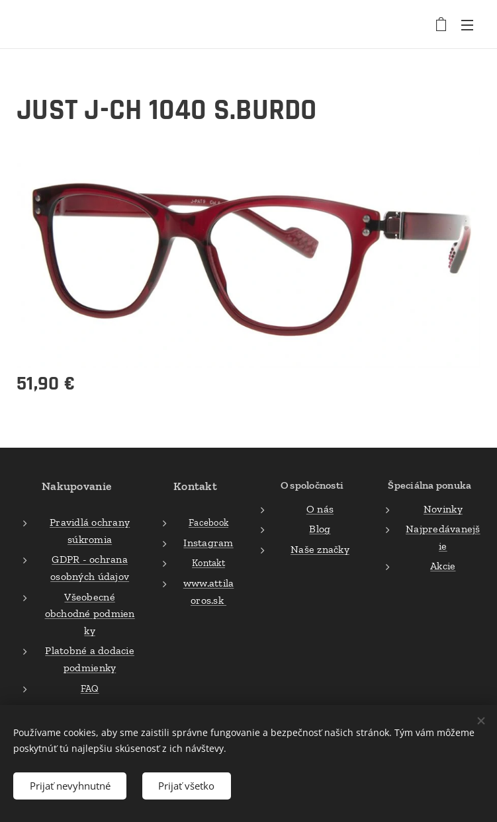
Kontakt (208, 563)
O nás (320, 509)
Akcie (442, 566)
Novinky (443, 509)
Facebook (208, 523)
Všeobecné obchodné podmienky (90, 614)
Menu (467, 25)
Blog (320, 529)
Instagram (209, 542)
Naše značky (320, 549)
